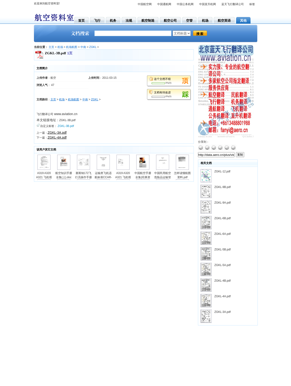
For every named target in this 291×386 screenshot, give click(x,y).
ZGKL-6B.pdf (222, 218)
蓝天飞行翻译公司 (232, 4)
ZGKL (93, 47)
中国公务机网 (185, 4)
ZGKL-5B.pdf (222, 249)
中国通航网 (164, 4)
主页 (51, 47)
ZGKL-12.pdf (222, 171)
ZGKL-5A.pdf (222, 265)
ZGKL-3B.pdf (67, 120)
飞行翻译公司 (45, 114)
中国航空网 (145, 4)
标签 (252, 4)
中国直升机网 (207, 4)
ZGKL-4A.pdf (57, 137)
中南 (83, 47)
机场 (60, 47)
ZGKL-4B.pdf (222, 280)
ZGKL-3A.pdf (57, 132)
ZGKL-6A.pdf (222, 234)
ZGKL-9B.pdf (222, 187)
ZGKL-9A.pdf (222, 202)
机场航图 (71, 47)
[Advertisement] (227, 357)
